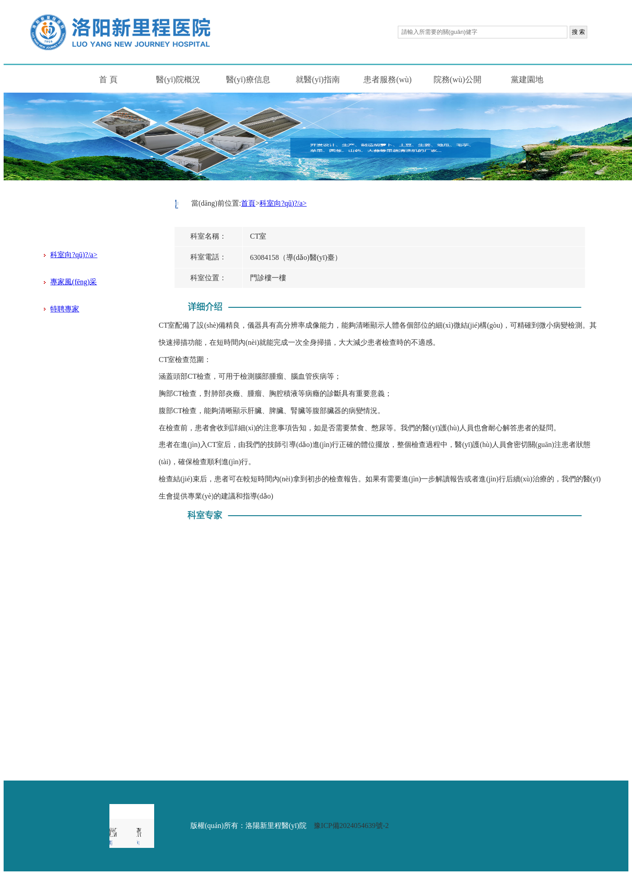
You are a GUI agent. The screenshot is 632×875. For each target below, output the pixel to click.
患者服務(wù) (387, 79)
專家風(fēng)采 (73, 282)
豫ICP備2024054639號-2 (351, 825)
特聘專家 (64, 309)
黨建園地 (527, 79)
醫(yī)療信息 (248, 79)
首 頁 (108, 79)
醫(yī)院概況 (178, 79)
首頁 (248, 203)
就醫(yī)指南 (318, 79)
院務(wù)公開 (457, 79)
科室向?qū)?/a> (73, 255)
